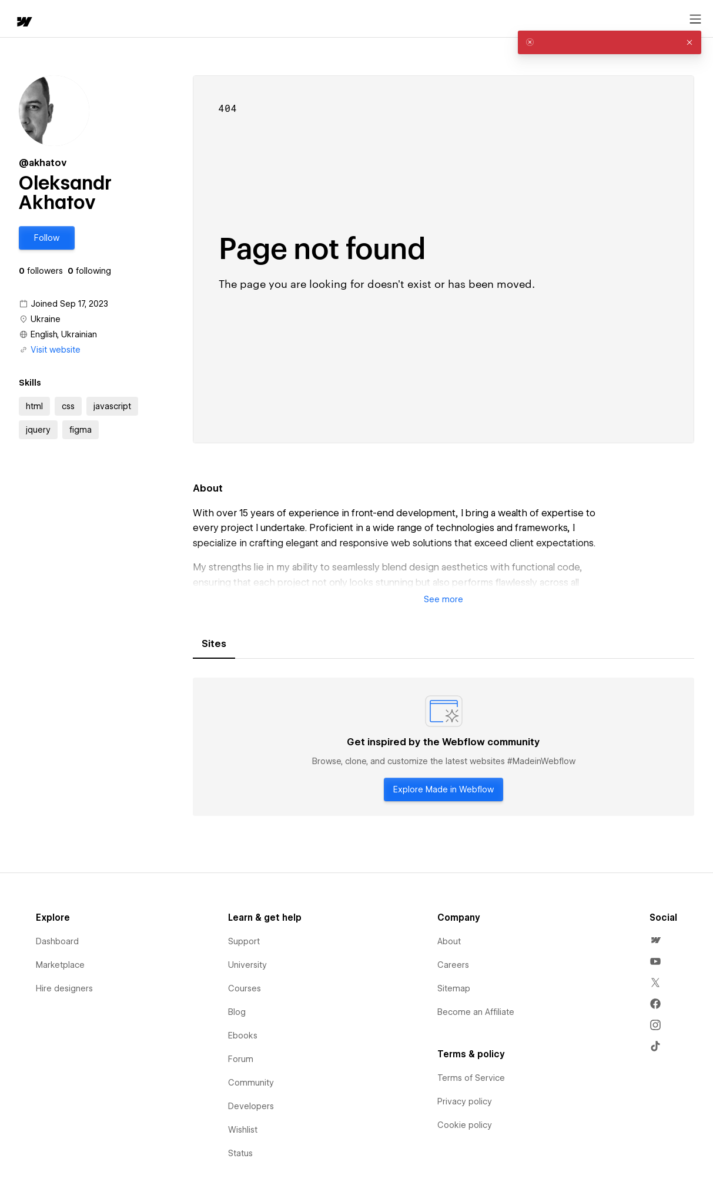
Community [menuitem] (251, 1082)
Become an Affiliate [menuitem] (475, 1012)
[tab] (214, 644)
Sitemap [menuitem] (453, 988)
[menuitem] (655, 940)
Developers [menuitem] (251, 1106)
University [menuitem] (247, 965)
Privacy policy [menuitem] (464, 1101)
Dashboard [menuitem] (57, 941)
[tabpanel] (443, 747)
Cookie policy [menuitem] (464, 1125)
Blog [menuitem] (237, 1012)
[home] (17, 19)
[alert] (609, 42)
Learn (182, 19)
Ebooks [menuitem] (242, 1035)
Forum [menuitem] (240, 1059)
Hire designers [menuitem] (64, 988)
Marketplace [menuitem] (60, 965)
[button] (62, 19)
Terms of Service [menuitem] (471, 1078)
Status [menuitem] (240, 1153)
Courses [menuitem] (244, 988)
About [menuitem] (449, 941)
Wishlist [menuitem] (242, 1129)
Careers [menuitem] (453, 965)
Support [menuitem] (244, 941)
